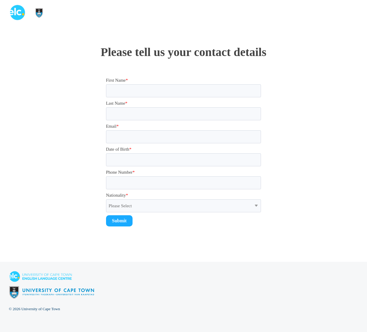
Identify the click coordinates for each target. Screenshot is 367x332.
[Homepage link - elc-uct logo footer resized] (52, 295)
